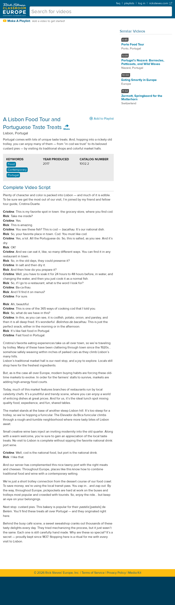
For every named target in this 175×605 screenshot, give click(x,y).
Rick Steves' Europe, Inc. (62, 573)
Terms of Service (93, 573)
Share (66, 127)
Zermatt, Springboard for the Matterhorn (141, 97)
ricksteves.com (160, 3)
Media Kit (134, 573)
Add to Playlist (102, 119)
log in (141, 3)
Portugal (13, 175)
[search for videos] (101, 11)
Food (11, 164)
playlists (129, 3)
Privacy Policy (116, 573)
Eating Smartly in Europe (139, 80)
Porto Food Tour (132, 44)
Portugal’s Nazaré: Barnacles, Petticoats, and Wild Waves (142, 62)
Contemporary (17, 170)
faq (118, 3)
